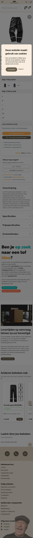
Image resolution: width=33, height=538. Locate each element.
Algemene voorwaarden (8, 487)
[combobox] (9, 7)
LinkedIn (5, 529)
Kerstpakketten (5, 514)
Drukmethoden (5, 478)
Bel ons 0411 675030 (9, 287)
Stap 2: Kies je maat (9, 91)
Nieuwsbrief (4, 470)
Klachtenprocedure (6, 492)
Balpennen (4, 506)
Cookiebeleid (5, 495)
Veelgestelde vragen (7, 473)
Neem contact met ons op (11, 291)
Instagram (5, 526)
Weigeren (21, 69)
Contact (3, 467)
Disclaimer (4, 498)
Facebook (5, 524)
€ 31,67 (6, 419)
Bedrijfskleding (5, 508)
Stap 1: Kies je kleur (9, 79)
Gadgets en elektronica (8, 511)
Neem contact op (7, 359)
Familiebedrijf (5, 475)
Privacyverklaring (6, 489)
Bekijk (19, 419)
